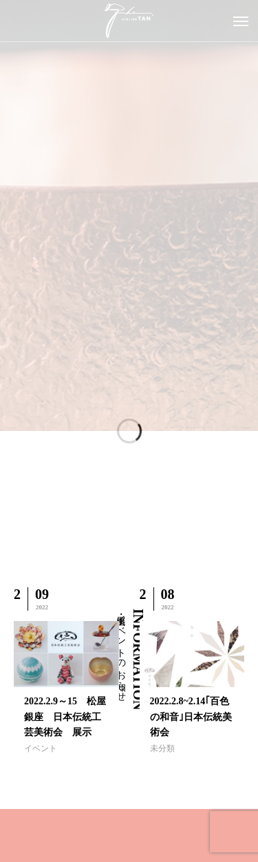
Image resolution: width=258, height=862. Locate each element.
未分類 (162, 748)
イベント (40, 748)
